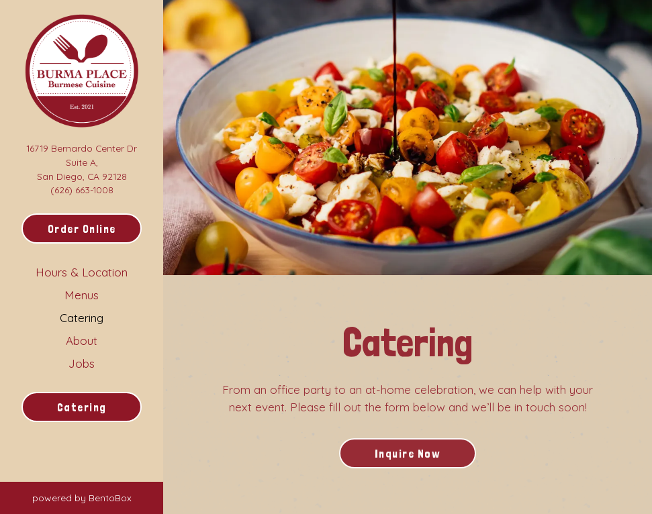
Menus (81, 295)
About (81, 340)
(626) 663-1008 (81, 189)
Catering (81, 318)
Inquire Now (408, 453)
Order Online (82, 229)
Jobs (81, 363)
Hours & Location (82, 272)
